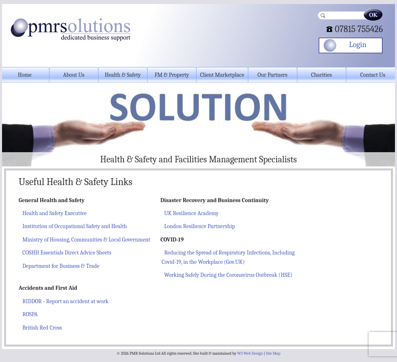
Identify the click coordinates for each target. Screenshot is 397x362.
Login (357, 44)
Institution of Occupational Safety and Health (74, 226)
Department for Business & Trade (60, 266)
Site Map (273, 353)
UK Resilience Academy (191, 213)
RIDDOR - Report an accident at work (65, 301)
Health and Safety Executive (54, 213)
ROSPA (30, 314)
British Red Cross (42, 327)
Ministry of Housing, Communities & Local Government (86, 239)
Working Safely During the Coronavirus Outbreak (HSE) (228, 275)
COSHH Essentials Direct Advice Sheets (66, 252)
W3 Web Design (250, 353)
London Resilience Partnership (199, 226)
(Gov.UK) (234, 262)
